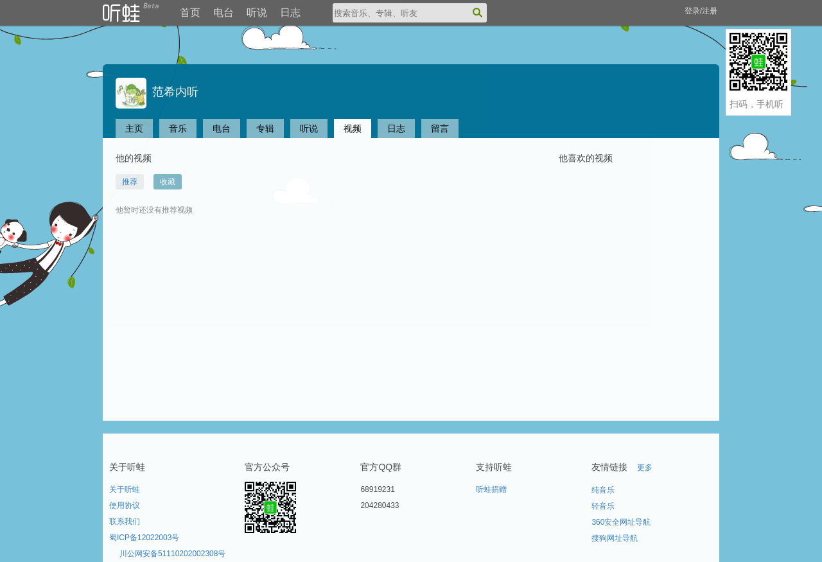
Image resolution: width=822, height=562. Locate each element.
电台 (223, 12)
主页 (134, 128)
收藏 (167, 181)
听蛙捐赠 (491, 489)
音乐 (178, 128)
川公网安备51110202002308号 (172, 553)
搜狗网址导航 (614, 538)
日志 (290, 12)
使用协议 (124, 505)
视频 (353, 128)
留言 (440, 128)
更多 (644, 467)
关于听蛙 (124, 489)
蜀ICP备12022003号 (144, 537)
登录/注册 (701, 10)
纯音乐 (603, 490)
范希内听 (157, 91)
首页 (190, 12)
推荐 (129, 181)
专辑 (265, 128)
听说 (257, 12)
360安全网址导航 (621, 522)
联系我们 (124, 521)
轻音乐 (603, 506)
